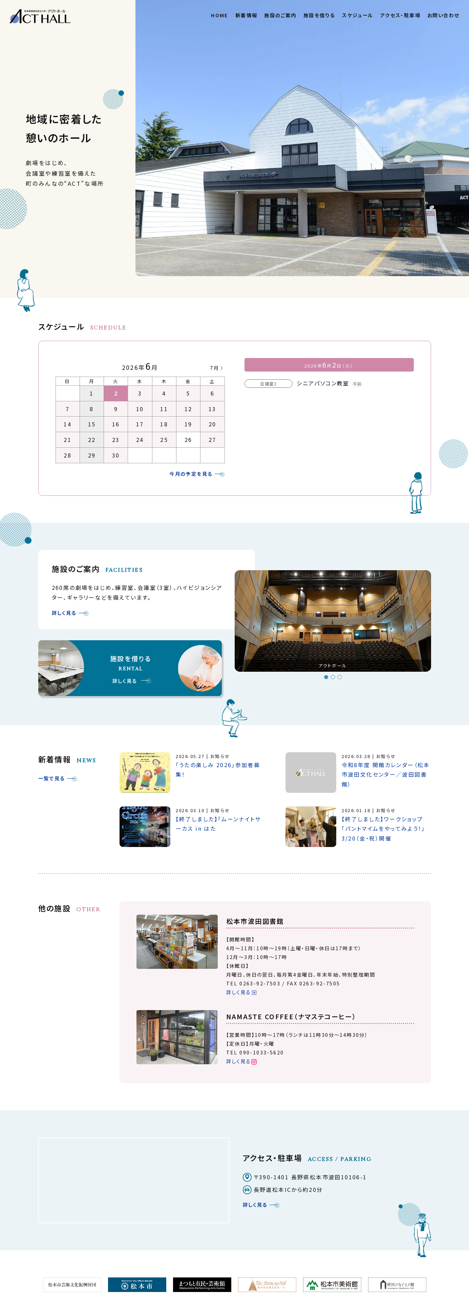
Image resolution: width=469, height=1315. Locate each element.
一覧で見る (51, 778)
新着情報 (246, 15)
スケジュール (357, 15)
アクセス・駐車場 (400, 15)
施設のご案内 (280, 15)
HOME (220, 15)
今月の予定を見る (191, 473)
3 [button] (339, 677)
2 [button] (332, 677)
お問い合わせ (443, 15)
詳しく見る (64, 612)
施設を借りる (319, 15)
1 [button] (326, 677)
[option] (333, 623)
